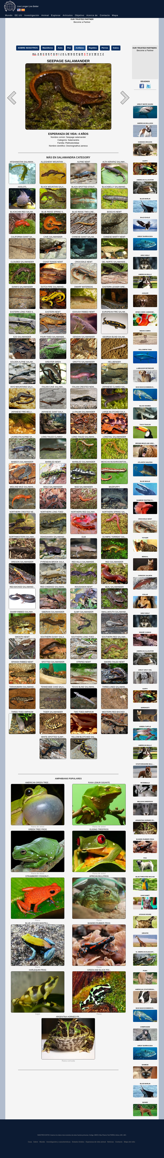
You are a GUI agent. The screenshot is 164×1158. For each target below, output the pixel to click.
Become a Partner (82, 22)
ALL (34, 54)
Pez (69, 48)
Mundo (8, 15)
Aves (60, 48)
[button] (14, 97)
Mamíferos (47, 48)
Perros (105, 48)
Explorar (56, 15)
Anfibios (80, 48)
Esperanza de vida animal (96, 1142)
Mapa (115, 15)
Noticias (110, 1142)
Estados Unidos (78, 1142)
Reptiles (93, 48)
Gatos (116, 48)
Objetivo (79, 15)
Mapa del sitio (129, 1142)
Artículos (68, 15)
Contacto (105, 15)
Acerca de (92, 15)
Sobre (35, 1142)
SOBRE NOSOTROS (28, 48)
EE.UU (18, 15)
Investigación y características (58, 1142)
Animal (45, 15)
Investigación (31, 15)
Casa (30, 1142)
